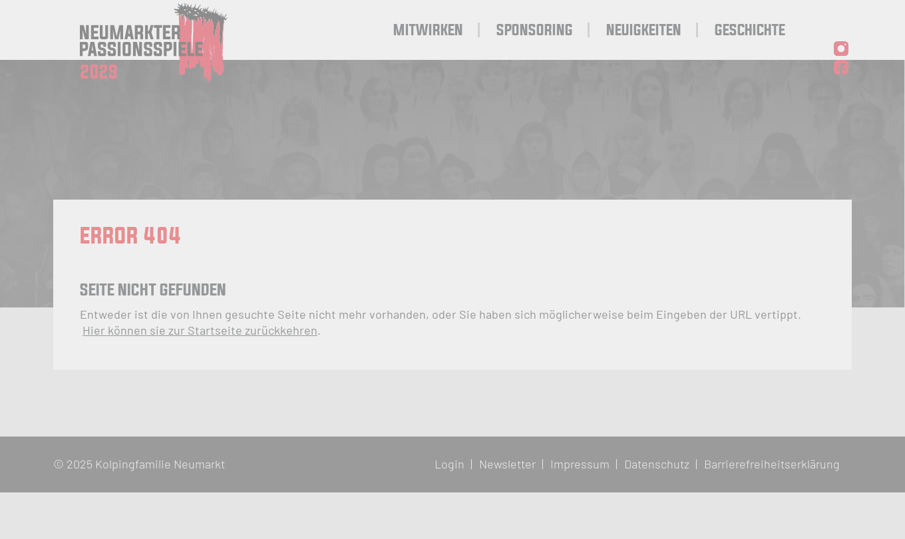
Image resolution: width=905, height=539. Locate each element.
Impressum (580, 463)
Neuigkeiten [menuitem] (643, 31)
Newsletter (507, 463)
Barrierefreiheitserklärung (772, 463)
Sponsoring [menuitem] (534, 31)
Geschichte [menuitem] (750, 31)
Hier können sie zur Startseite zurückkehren (200, 330)
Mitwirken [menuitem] (428, 31)
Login (449, 463)
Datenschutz (656, 463)
